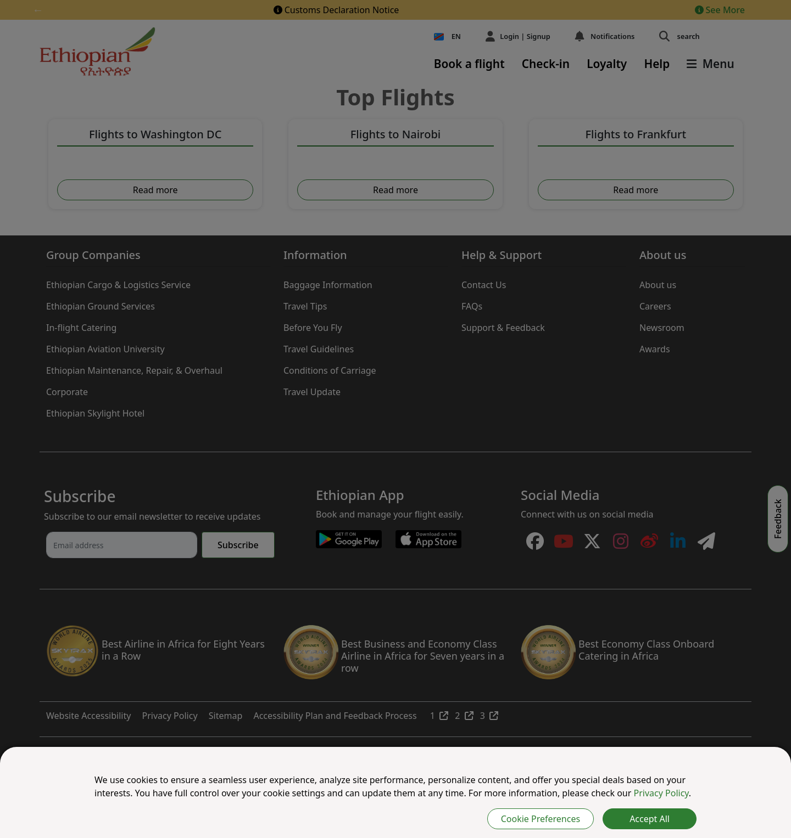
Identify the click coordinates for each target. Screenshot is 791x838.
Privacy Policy (661, 793)
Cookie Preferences (540, 819)
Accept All (650, 819)
